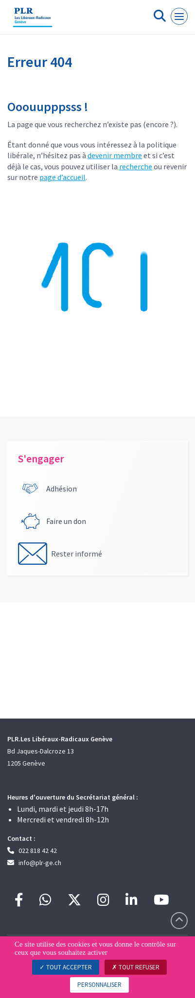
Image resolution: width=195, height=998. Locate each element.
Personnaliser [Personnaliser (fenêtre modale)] (99, 985)
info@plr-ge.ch (39, 862)
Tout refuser (136, 967)
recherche (135, 166)
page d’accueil (62, 177)
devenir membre (115, 155)
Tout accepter (65, 967)
